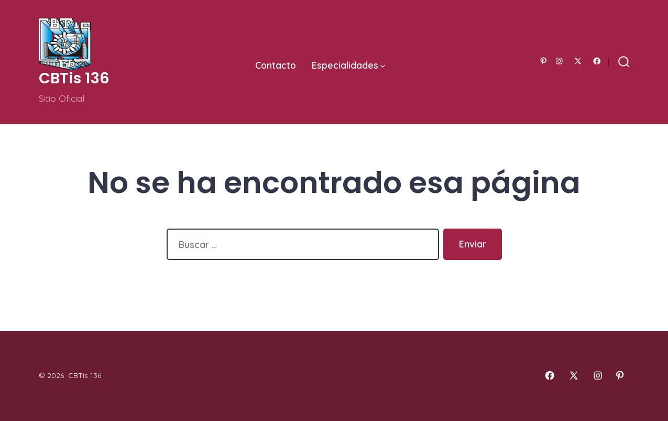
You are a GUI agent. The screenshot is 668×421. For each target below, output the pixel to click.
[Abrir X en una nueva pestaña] (578, 61)
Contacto (275, 65)
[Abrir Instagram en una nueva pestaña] (559, 61)
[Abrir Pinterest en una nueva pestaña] (543, 61)
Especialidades (348, 65)
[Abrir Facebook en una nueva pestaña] (597, 61)
